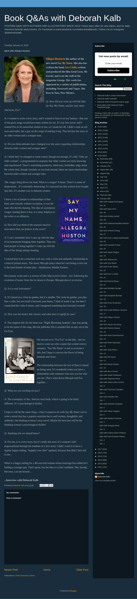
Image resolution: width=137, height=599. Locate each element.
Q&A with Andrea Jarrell (109, 216)
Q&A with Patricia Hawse (109, 328)
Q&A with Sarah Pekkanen (110, 375)
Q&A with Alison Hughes (109, 411)
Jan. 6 (101, 408)
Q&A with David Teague (109, 252)
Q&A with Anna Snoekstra (110, 303)
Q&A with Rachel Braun (109, 281)
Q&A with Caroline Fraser (109, 245)
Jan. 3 (101, 429)
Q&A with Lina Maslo (108, 263)
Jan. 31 (102, 205)
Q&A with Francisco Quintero (111, 389)
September (105, 170)
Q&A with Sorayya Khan (109, 425)
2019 (100, 152)
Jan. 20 (102, 292)
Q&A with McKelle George (110, 288)
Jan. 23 (102, 270)
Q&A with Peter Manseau (109, 343)
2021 (100, 145)
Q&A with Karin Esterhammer (111, 335)
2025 (100, 130)
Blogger (73, 591)
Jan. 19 (102, 299)
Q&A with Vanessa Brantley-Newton (114, 223)
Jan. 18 (102, 306)
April (102, 188)
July (102, 177)
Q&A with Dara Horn (107, 209)
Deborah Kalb (104, 477)
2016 (100, 453)
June (102, 180)
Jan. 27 (102, 234)
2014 (100, 460)
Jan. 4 (101, 422)
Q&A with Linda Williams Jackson (113, 310)
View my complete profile (105, 480)
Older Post (82, 569)
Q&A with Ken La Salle (108, 274)
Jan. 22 (102, 277)
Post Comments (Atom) (25, 575)
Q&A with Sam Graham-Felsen (112, 436)
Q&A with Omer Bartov (108, 267)
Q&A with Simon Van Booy (110, 324)
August (103, 173)
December (104, 159)
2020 (100, 148)
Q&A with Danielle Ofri (108, 397)
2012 (100, 467)
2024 (100, 134)
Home (47, 569)
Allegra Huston (54, 58)
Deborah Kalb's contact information (111, 95)
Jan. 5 (101, 415)
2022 (100, 141)
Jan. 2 (101, 440)
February (104, 195)
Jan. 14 (102, 339)
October (103, 166)
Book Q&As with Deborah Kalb (62, 18)
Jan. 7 (101, 400)
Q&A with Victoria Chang (109, 231)
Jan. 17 (102, 314)
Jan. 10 (102, 368)
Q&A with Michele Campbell (110, 404)
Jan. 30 (102, 212)
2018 (100, 156)
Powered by (113, 79)
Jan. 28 (102, 227)
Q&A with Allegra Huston (109, 317)
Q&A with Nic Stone (107, 357)
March (103, 191)
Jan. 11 (102, 360)
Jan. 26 (102, 241)
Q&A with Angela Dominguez (111, 202)
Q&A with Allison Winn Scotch (111, 382)
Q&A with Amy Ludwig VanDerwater (114, 238)
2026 (100, 127)
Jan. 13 (102, 346)
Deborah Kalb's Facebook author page (113, 102)
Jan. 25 (102, 249)
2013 (100, 464)
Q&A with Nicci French (108, 371)
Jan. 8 (101, 393)
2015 (100, 456)
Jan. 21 (102, 285)
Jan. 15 (102, 332)
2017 (100, 449)
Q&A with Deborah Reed (109, 379)
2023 (100, 137)
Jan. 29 (102, 220)
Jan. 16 (102, 321)
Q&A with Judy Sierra (108, 350)
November (104, 162)
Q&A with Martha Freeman (110, 418)
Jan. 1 (101, 444)
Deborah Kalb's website (107, 99)
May (102, 184)
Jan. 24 (102, 256)
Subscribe (113, 70)
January (103, 198)
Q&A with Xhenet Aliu (108, 259)
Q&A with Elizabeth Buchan (110, 296)
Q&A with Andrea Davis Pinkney (112, 433)
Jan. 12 (102, 353)
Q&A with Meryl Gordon (109, 364)
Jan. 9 (101, 386)
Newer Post (11, 569)
